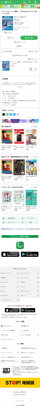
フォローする (25, 17)
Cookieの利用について (27, 357)
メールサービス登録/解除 (8, 330)
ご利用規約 (4, 348)
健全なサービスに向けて (28, 352)
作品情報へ (19, 46)
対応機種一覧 (24, 326)
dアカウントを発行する (20, 392)
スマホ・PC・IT (12, 96)
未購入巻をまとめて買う (21, 55)
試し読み (9, 32)
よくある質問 (24, 330)
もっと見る (34, 126)
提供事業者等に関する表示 (28, 348)
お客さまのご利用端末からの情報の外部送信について (28, 361)
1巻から (30, 59)
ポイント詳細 (18, 24)
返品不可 (16, 29)
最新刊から (35, 59)
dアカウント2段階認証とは (8, 357)
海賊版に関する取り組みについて (8, 361)
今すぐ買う (30, 37)
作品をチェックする (21, 42)
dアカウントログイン (7, 339)
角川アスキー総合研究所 (12, 93)
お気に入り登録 (34, 51)
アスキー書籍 (11, 98)
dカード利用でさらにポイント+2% (21, 27)
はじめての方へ (6, 326)
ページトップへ (20, 400)
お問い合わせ (4, 335)
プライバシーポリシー (7, 352)
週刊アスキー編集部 (19, 17)
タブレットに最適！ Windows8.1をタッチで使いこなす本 (24, 62)
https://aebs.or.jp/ (17, 375)
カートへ (12, 37)
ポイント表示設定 (26, 335)
